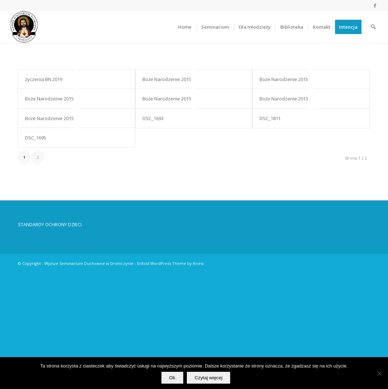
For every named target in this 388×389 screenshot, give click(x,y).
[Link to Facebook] (374, 5)
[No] (379, 373)
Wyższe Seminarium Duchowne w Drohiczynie (89, 263)
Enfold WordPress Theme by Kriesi (170, 263)
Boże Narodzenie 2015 (166, 79)
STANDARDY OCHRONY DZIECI (50, 225)
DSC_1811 (270, 118)
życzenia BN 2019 (43, 79)
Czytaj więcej (209, 377)
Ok (172, 377)
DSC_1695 (35, 137)
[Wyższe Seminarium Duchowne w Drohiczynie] (24, 27)
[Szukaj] (373, 27)
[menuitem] (184, 27)
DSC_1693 (153, 118)
